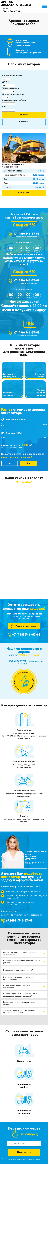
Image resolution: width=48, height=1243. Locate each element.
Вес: (4, 106)
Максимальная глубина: (14, 100)
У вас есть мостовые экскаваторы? (18, 970)
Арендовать (24, 192)
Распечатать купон (25, 625)
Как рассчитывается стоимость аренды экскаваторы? (19, 953)
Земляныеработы (40, 375)
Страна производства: (13, 94)
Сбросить (24, 121)
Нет (10, 463)
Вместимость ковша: (12, 75)
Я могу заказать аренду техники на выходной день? (18, 978)
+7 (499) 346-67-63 (10, 11)
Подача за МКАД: (14, 433)
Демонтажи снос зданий (9, 375)
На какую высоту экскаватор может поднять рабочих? (22, 961)
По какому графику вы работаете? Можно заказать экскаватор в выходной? (20, 994)
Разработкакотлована (8, 394)
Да (28, 463)
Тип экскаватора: (10, 88)
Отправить (24, 1152)
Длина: (5, 82)
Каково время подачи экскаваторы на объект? (19, 1003)
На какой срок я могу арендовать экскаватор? (17, 986)
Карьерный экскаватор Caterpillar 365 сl (13, 165)
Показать (24, 114)
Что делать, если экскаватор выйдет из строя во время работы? (19, 1011)
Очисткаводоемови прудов (40, 392)
